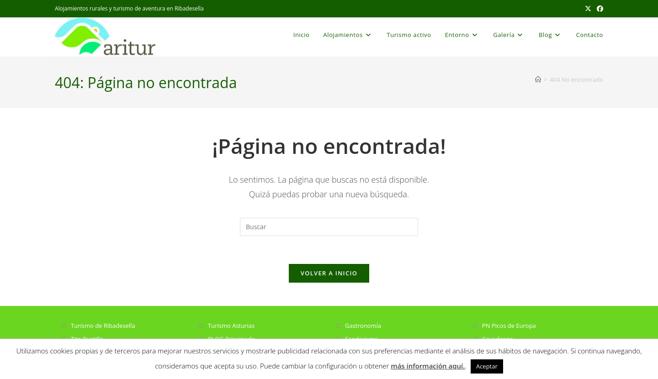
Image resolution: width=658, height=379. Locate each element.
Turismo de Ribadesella (103, 325)
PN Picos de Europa (509, 325)
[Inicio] (538, 79)
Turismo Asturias (231, 325)
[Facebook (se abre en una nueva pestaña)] (598, 8)
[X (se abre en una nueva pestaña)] (588, 8)
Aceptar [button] (487, 366)
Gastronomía (363, 325)
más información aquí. (428, 365)
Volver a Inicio (329, 273)
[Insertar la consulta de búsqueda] (329, 227)
